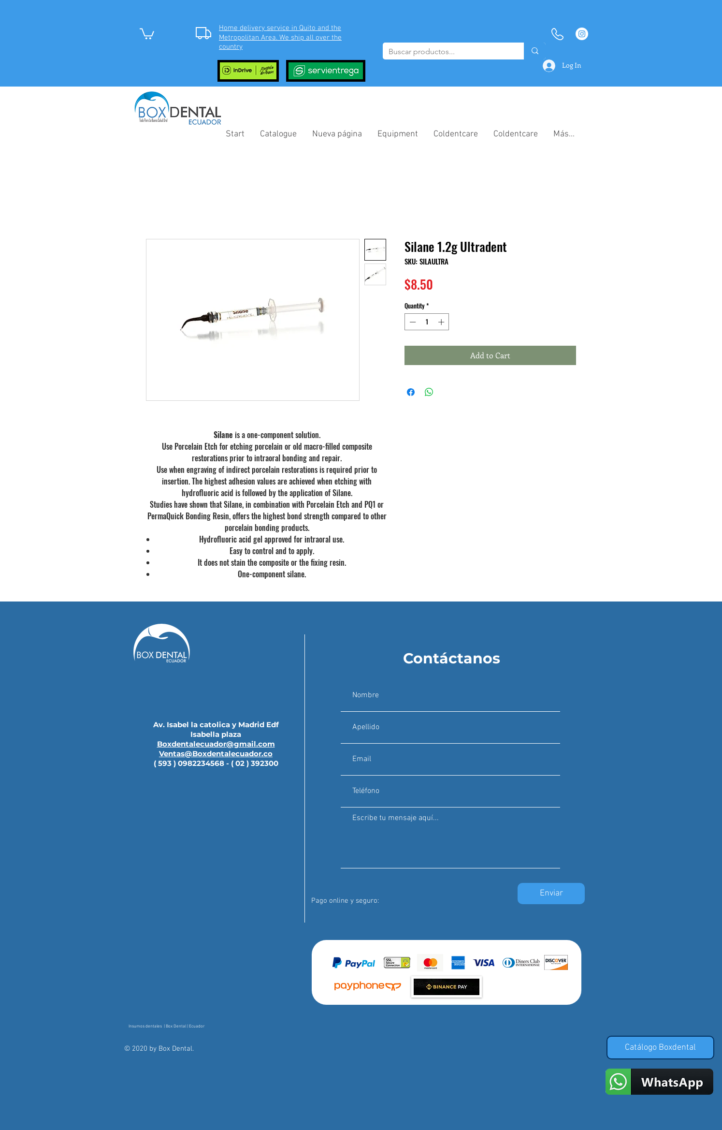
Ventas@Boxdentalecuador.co (216, 753)
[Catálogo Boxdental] (660, 1047)
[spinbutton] (427, 322)
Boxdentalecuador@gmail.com (216, 743)
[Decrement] (412, 322)
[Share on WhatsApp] (429, 392)
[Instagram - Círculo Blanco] (582, 34)
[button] (147, 33)
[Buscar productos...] (446, 52)
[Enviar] (551, 893)
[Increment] (442, 322)
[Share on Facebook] (411, 392)
